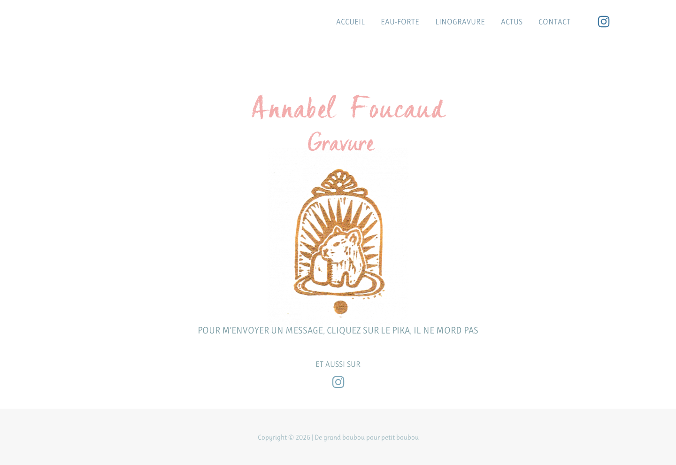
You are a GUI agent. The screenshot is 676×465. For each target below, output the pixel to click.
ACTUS (511, 21)
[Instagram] (604, 22)
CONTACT (554, 21)
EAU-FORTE (400, 21)
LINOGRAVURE (460, 21)
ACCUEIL (350, 21)
